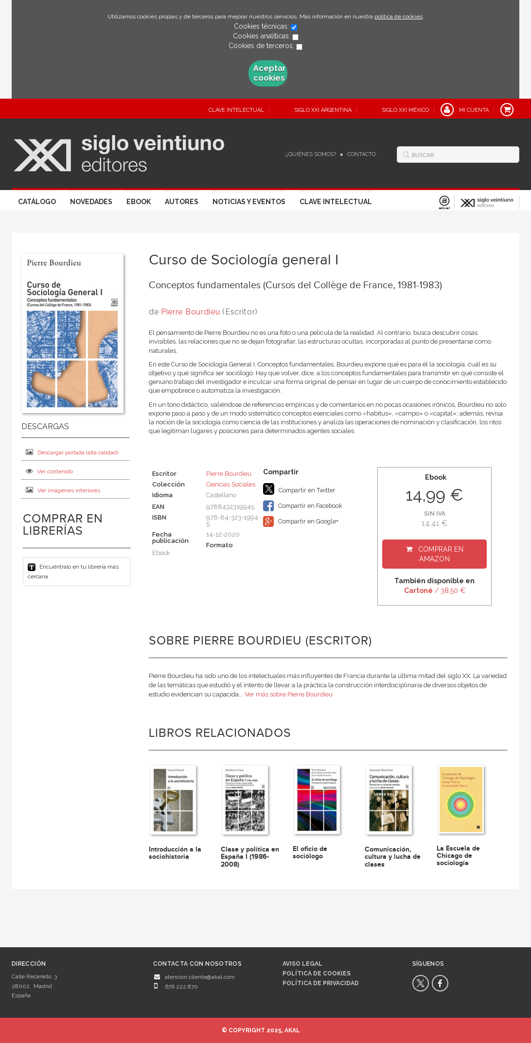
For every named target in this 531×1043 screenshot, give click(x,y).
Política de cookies (317, 973)
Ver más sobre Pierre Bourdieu (289, 694)
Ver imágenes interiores (63, 490)
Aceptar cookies (269, 73)
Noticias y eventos (248, 202)
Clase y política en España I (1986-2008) (250, 857)
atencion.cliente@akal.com (200, 976)
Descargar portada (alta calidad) (72, 452)
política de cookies (398, 16)
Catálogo (37, 202)
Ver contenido (49, 471)
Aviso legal (302, 963)
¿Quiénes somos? (311, 154)
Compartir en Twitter (299, 489)
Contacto (361, 154)
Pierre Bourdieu (190, 311)
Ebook (138, 202)
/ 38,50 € (434, 590)
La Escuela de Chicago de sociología (458, 856)
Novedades (91, 202)
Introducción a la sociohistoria (175, 853)
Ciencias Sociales (230, 484)
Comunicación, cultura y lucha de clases (393, 857)
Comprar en (440, 554)
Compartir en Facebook (302, 506)
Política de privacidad (321, 983)
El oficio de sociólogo (310, 852)
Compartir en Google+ (300, 521)
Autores (181, 202)
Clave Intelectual (336, 202)
